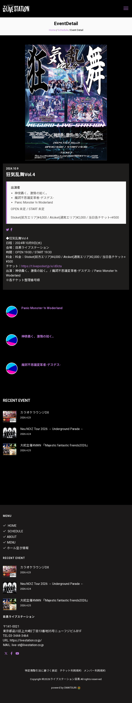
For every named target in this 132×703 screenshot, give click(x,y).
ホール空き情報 (16, 548)
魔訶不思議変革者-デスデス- (41, 365)
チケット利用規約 (70, 670)
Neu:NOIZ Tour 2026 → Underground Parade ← (52, 429)
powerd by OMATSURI (66, 687)
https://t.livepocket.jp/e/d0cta (41, 266)
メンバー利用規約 (94, 670)
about (10, 537)
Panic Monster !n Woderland (41, 308)
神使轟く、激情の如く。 (38, 336)
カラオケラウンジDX (34, 412)
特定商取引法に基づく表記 (41, 670)
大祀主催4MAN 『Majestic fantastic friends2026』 (54, 445)
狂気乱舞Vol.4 (20, 174)
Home (52, 30)
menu (9, 542)
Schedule (63, 30)
